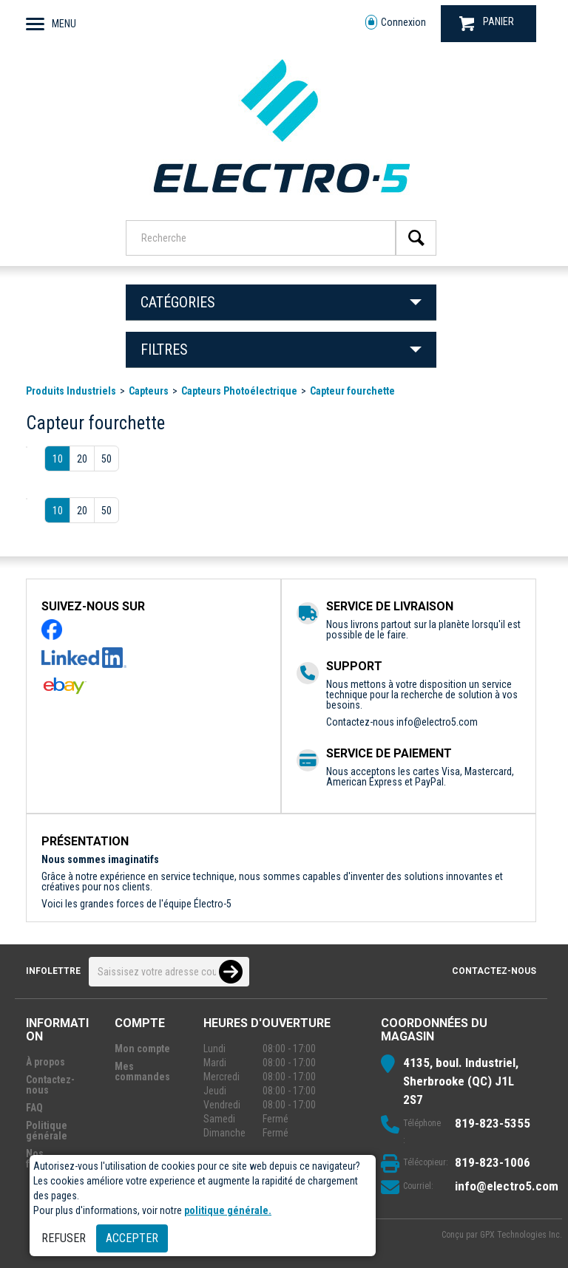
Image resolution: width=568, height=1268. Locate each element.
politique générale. (227, 1210)
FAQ (34, 1108)
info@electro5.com (437, 722)
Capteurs (149, 391)
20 (82, 459)
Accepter (132, 1238)
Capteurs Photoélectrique (239, 391)
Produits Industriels (71, 391)
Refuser (63, 1238)
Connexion (395, 23)
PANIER (486, 23)
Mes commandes (142, 1071)
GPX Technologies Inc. (521, 1235)
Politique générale (46, 1130)
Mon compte (142, 1048)
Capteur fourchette (352, 391)
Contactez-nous (494, 971)
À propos (45, 1062)
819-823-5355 (492, 1123)
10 (58, 459)
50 (106, 459)
